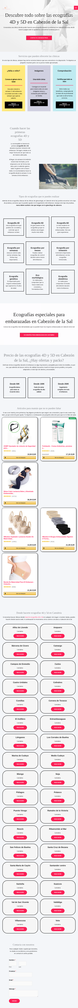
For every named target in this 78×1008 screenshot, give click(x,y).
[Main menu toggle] (76, 8)
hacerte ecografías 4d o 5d (34, 615)
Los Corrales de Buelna (58, 735)
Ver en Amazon (20, 456)
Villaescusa (20, 918)
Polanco (58, 790)
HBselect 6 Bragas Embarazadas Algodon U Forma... (57, 536)
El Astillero (20, 717)
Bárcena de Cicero (20, 644)
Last (20, 964)
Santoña (20, 881)
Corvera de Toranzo (58, 699)
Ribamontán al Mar (58, 827)
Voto (58, 918)
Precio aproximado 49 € (13, 104)
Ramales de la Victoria (57, 808)
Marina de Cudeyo (20, 754)
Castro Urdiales (20, 681)
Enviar (14, 998)
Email (11, 977)
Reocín (20, 827)
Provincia (12, 968)
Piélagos (20, 790)
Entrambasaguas (58, 717)
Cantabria (20, 630)
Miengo (20, 772)
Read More (20, 634)
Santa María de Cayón (20, 863)
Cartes (58, 662)
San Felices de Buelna (20, 845)
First (10, 964)
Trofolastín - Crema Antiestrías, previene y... (57, 445)
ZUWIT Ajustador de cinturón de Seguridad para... (19, 445)
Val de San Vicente (20, 900)
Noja (58, 772)
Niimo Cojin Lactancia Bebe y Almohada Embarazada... (18, 491)
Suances (58, 881)
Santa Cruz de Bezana (58, 845)
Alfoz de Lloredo (20, 626)
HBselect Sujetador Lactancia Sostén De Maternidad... (19, 536)
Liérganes (20, 735)
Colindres (57, 681)
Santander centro (58, 863)
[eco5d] (6, 7)
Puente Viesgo (20, 808)
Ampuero (57, 626)
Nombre (12, 957)
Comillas (20, 699)
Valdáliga (58, 900)
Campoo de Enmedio (20, 662)
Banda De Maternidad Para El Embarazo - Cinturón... (19, 581)
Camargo (58, 644)
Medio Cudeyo (57, 754)
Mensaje (12, 986)
